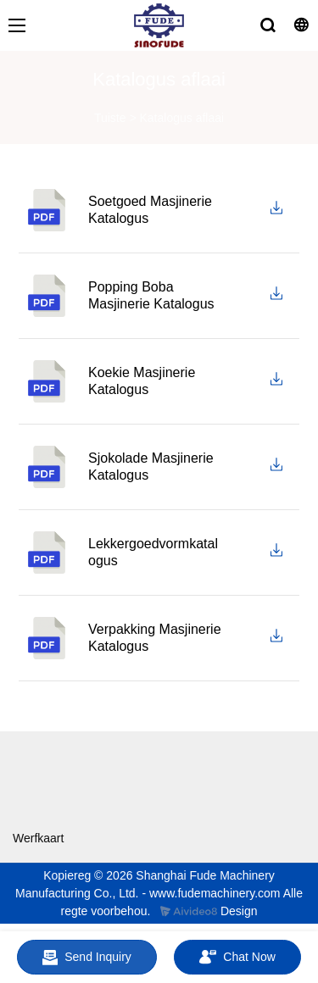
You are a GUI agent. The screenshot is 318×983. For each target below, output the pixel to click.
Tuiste (110, 118)
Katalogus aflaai (181, 118)
